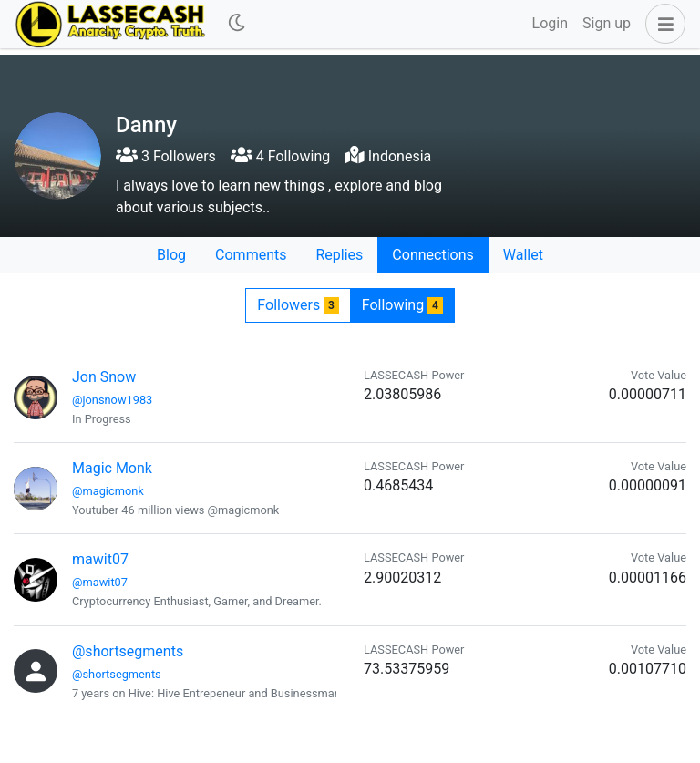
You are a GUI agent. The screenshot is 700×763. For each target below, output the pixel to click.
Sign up (606, 23)
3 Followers (166, 156)
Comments (250, 254)
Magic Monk (112, 468)
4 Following (280, 156)
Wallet (523, 254)
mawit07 (100, 559)
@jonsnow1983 (112, 400)
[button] (661, 24)
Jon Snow (104, 377)
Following (402, 305)
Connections (432, 254)
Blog (171, 254)
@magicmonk (108, 491)
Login (550, 23)
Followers (297, 305)
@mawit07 (100, 582)
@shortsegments (127, 651)
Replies (339, 254)
